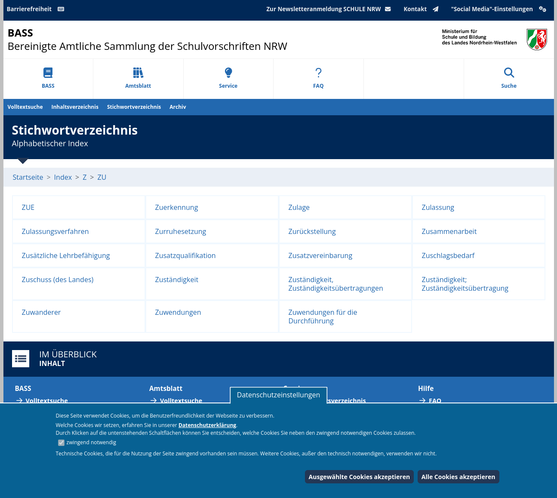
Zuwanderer (41, 312)
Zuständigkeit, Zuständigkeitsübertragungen (336, 284)
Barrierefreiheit (37, 9)
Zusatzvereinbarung (321, 255)
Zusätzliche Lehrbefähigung (66, 255)
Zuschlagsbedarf (448, 255)
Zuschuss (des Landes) (58, 279)
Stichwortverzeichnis (134, 107)
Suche (509, 78)
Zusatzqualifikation (185, 255)
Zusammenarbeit (449, 231)
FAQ (318, 78)
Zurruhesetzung (180, 231)
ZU (102, 177)
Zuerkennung (176, 207)
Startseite (28, 177)
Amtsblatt (138, 78)
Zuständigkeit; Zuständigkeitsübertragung (465, 284)
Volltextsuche (25, 107)
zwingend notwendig (92, 442)
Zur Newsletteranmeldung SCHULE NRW (330, 9)
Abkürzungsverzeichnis (330, 401)
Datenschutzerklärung (207, 425)
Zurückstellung (312, 231)
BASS (48, 78)
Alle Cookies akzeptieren (458, 477)
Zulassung (438, 207)
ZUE (28, 207)
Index (63, 177)
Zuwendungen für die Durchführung (323, 316)
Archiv (177, 107)
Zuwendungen (178, 312)
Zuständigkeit (177, 279)
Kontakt (422, 9)
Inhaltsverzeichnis (75, 107)
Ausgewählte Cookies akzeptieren (359, 477)
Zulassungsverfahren (55, 231)
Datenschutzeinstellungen (278, 395)
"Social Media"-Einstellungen (499, 9)
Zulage (299, 207)
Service (228, 78)
